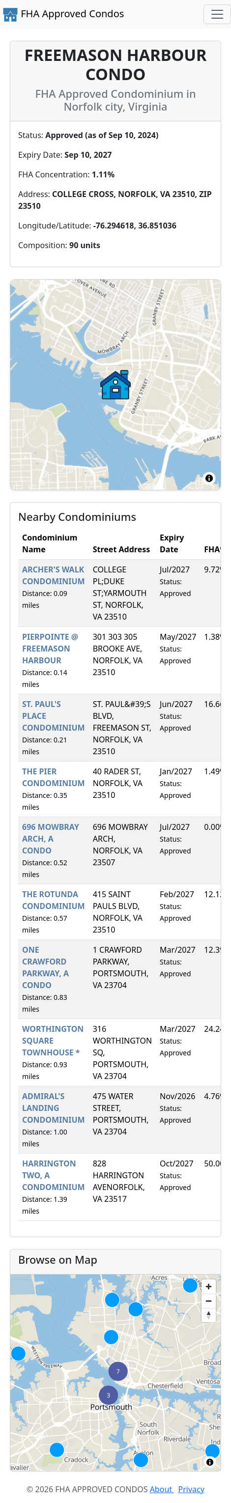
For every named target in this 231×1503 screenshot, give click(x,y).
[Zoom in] (209, 1286)
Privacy (191, 1489)
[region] (115, 1373)
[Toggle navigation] (217, 14)
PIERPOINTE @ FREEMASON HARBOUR (50, 648)
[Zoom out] (209, 1301)
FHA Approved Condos (63, 15)
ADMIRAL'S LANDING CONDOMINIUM (53, 1108)
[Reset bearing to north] (209, 1315)
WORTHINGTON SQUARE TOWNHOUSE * (53, 1040)
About (162, 1489)
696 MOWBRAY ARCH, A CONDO (50, 839)
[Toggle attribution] (210, 1462)
